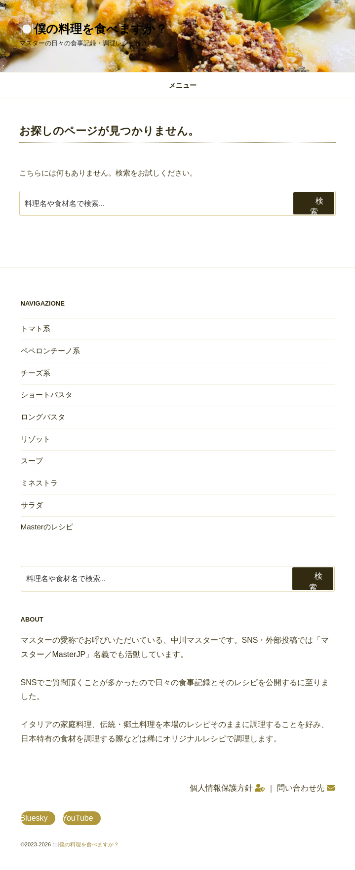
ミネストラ (39, 483)
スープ (32, 460)
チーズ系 (35, 373)
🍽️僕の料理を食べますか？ (93, 28)
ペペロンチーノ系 (50, 351)
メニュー (177, 85)
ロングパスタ (43, 417)
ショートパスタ (47, 394)
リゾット (35, 439)
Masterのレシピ (47, 526)
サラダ (32, 505)
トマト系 (35, 328)
